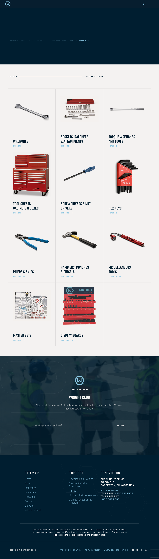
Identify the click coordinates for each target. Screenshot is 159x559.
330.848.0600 (109, 490)
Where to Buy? (33, 510)
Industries (30, 492)
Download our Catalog (81, 479)
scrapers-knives (59, 41)
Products (30, 497)
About (28, 483)
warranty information (116, 550)
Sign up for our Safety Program (81, 501)
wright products (17, 41)
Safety (72, 491)
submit (120, 426)
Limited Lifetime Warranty (83, 495)
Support (29, 501)
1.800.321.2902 (124, 493)
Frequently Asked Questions (78, 485)
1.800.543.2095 (109, 499)
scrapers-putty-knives (80, 41)
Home (28, 479)
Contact (29, 505)
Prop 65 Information (70, 550)
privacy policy (92, 550)
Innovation (30, 488)
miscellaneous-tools (38, 41)
